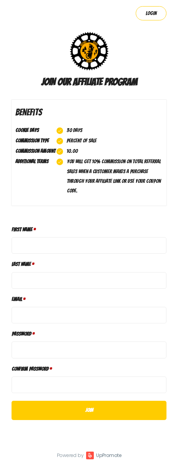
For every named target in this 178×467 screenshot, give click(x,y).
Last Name (21, 264)
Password (21, 334)
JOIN (89, 410)
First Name (22, 230)
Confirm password (30, 369)
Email (17, 299)
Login (151, 13)
